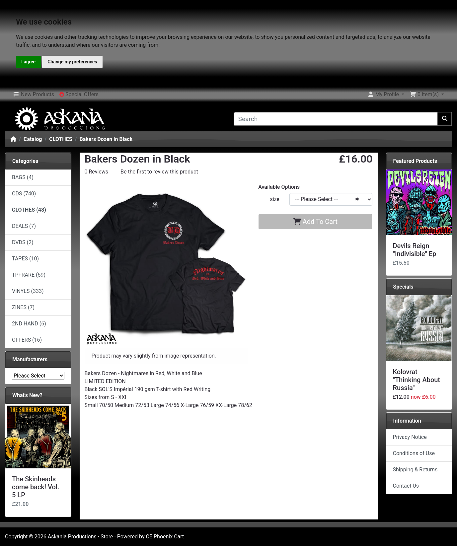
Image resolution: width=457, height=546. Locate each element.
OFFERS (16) (27, 340)
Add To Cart (315, 222)
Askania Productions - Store (80, 536)
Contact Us (406, 486)
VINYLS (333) (27, 291)
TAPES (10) (25, 258)
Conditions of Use (414, 453)
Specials (403, 287)
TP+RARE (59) (28, 275)
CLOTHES (60, 139)
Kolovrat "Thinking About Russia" (416, 380)
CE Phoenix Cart (165, 536)
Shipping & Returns (415, 469)
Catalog (33, 139)
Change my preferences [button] (72, 61)
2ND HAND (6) (29, 323)
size (274, 199)
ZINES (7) (23, 307)
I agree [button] (28, 61)
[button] (386, 94)
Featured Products (415, 161)
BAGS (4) (23, 177)
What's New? (27, 395)
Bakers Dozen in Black (105, 139)
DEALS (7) (24, 226)
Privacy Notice (410, 437)
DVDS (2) (23, 242)
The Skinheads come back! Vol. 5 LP (35, 487)
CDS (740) (24, 193)
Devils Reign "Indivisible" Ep (414, 250)
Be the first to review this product (159, 172)
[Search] (336, 119)
